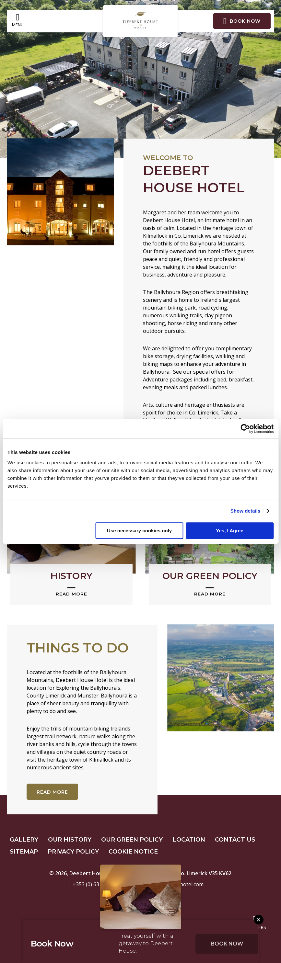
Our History (69, 839)
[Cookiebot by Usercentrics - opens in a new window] (245, 429)
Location (188, 839)
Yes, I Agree (229, 530)
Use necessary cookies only (139, 530)
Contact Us (235, 839)
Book (242, 21)
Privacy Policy (73, 851)
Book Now (227, 944)
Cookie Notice (133, 851)
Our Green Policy (132, 839)
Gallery (24, 839)
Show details (245, 511)
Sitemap (24, 851)
